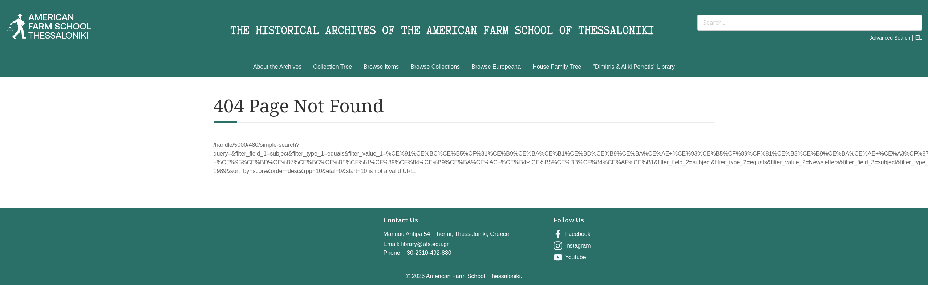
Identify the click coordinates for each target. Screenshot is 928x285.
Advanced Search (890, 38)
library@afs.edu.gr (425, 244)
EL (918, 38)
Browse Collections (435, 67)
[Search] (809, 23)
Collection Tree (332, 67)
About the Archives (277, 67)
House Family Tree (556, 67)
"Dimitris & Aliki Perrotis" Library (634, 67)
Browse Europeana (496, 67)
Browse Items (381, 67)
